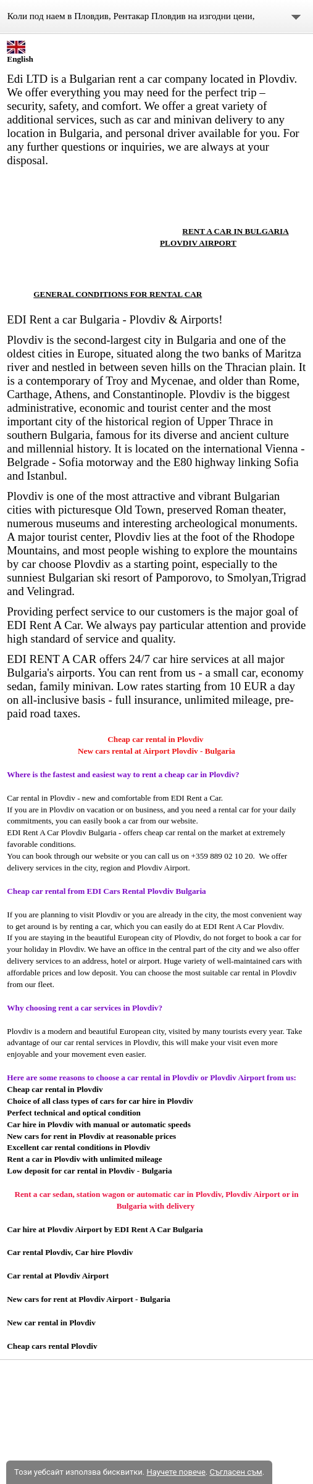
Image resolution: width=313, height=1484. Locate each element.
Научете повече (175, 1472)
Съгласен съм (235, 1472)
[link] (80, 219)
